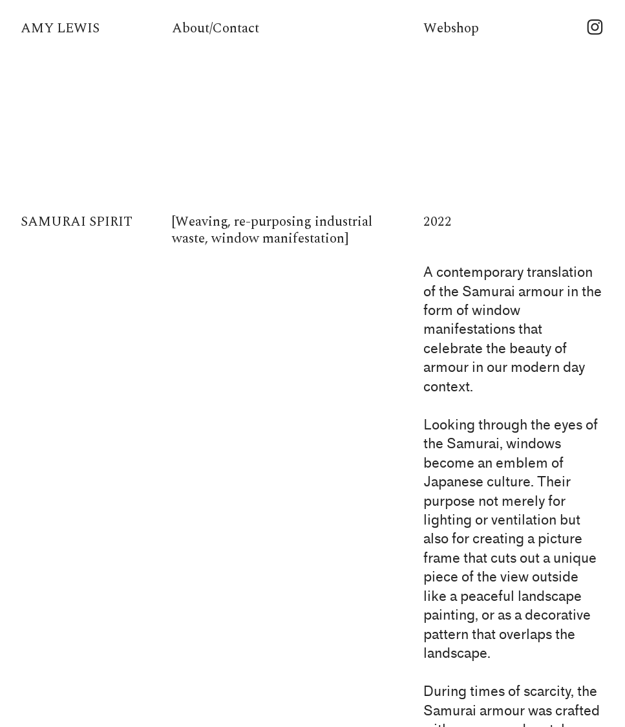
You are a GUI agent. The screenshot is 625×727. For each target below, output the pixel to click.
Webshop (451, 28)
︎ (595, 28)
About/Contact (215, 28)
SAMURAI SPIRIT (76, 222)
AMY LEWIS (60, 28)
